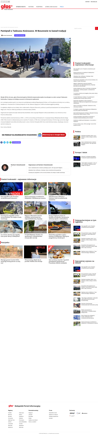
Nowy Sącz (21, 412)
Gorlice (9, 421)
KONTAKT (87, 1)
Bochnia (10, 414)
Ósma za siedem (32, 421)
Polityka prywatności (53, 416)
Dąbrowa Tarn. (11, 420)
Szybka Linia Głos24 (51, 6)
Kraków (10, 412)
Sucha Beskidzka (23, 421)
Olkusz (20, 414)
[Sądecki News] (78, 413)
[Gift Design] (72, 415)
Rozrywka (39, 6)
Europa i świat (81, 152)
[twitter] (4, 142)
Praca (62, 6)
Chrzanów (10, 418)
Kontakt (50, 418)
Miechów (10, 425)
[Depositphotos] (84, 413)
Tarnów (20, 423)
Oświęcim (21, 416)
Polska (78, 131)
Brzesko (10, 416)
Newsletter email (53, 412)
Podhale (21, 418)
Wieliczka (21, 427)
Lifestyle (30, 414)
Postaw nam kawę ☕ (19, 35)
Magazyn (31, 412)
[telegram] (7, 142)
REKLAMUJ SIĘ (94, 1)
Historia (31, 6)
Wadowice (21, 425)
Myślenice (10, 427)
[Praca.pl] (72, 413)
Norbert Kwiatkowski (7, 35)
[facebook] (1, 142)
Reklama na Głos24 (53, 414)
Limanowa (10, 423)
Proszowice (21, 420)
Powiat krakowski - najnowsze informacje (18, 179)
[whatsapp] (10, 142)
